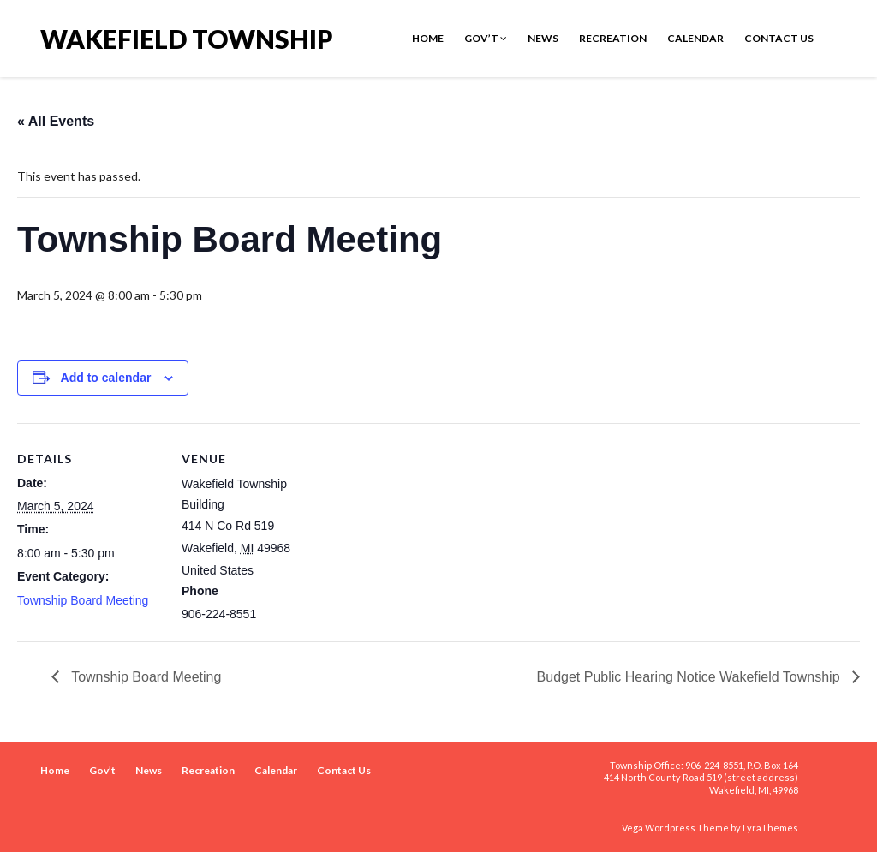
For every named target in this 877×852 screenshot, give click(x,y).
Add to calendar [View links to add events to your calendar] (106, 377)
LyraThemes (770, 827)
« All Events (55, 121)
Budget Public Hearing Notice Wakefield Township (690, 677)
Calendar (695, 38)
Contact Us (779, 38)
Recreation (613, 38)
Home (428, 38)
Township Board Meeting (82, 600)
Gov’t (485, 38)
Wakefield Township (186, 37)
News (543, 38)
